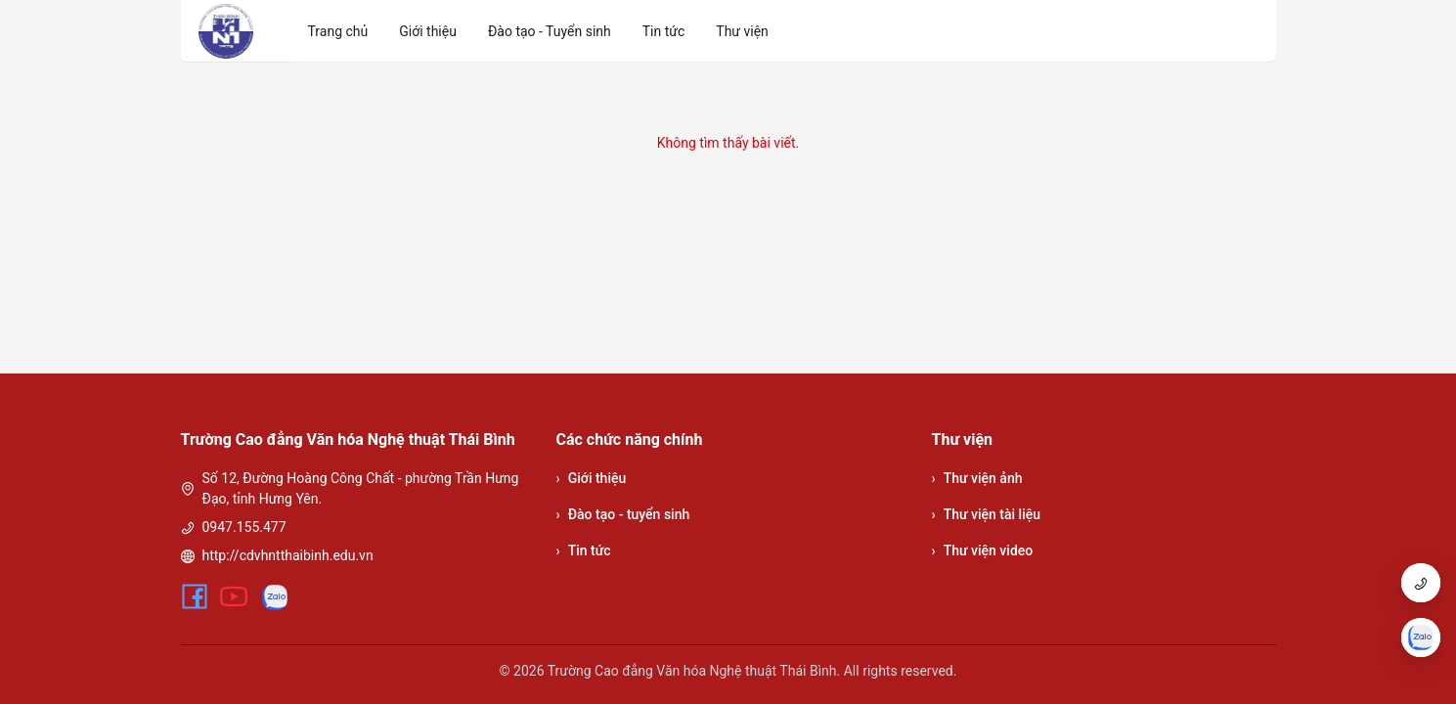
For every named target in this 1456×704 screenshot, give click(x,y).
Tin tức (583, 551)
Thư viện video (983, 551)
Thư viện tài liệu (986, 515)
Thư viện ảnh (977, 478)
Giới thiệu (591, 478)
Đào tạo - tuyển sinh (623, 515)
